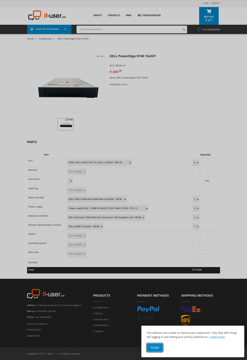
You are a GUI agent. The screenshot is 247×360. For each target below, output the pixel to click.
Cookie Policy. (217, 337)
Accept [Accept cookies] (155, 347)
